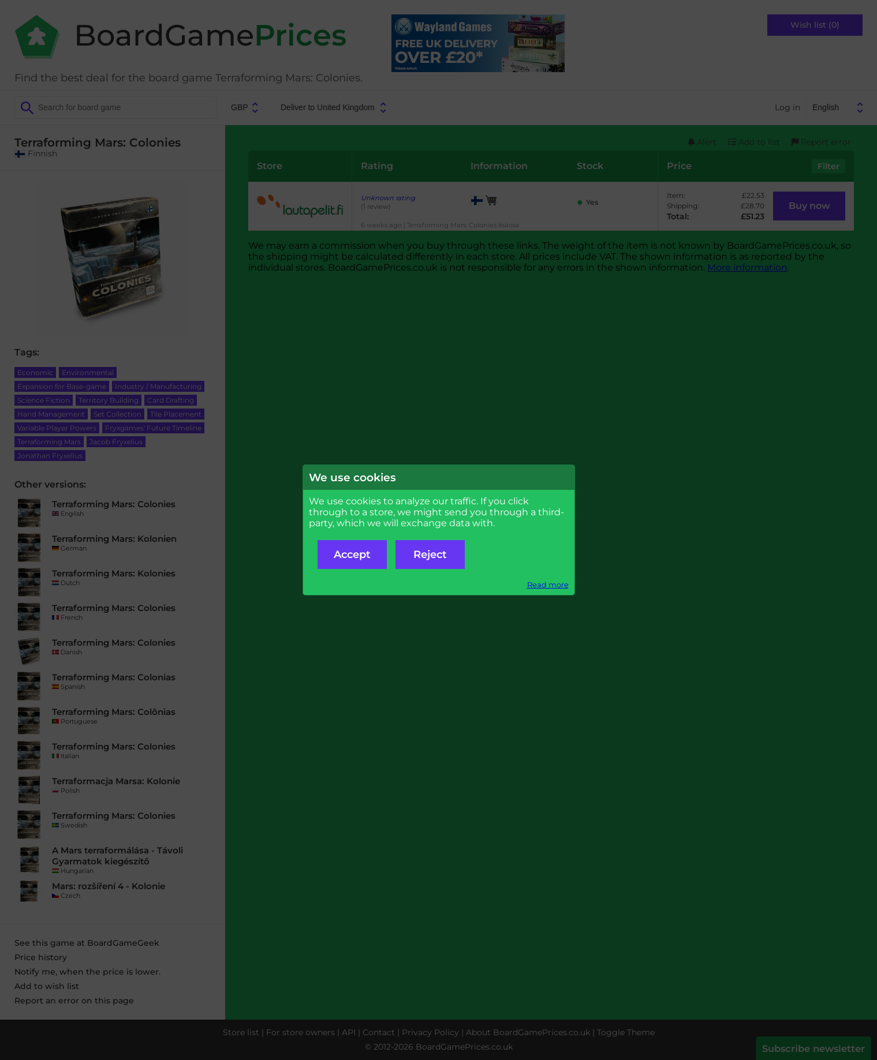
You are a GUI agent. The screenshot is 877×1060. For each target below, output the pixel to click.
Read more (548, 584)
